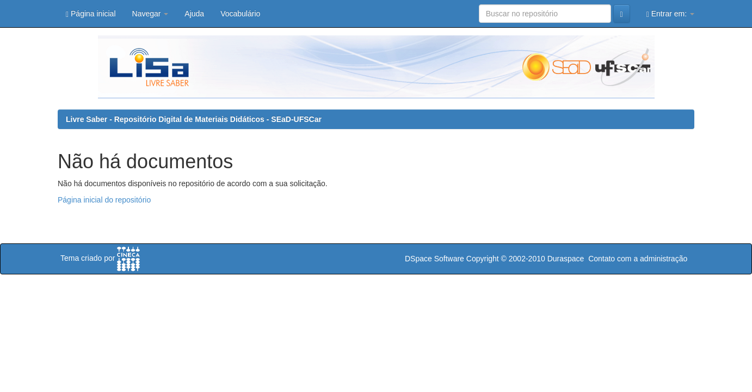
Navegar (150, 13)
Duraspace (565, 258)
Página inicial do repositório (104, 199)
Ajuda (194, 13)
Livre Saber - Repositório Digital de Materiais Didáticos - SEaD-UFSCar (194, 119)
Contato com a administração (637, 258)
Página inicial (91, 14)
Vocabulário (240, 13)
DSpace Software (434, 258)
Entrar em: (670, 14)
